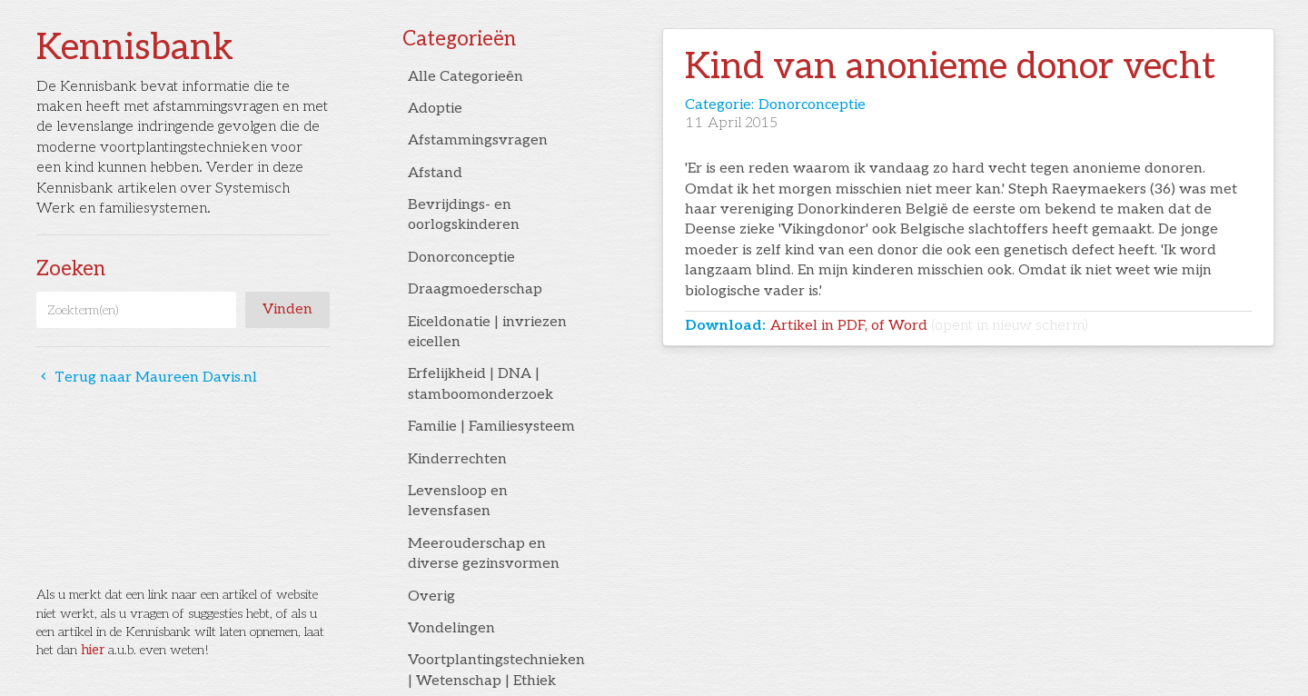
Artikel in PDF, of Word (929, 325)
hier (92, 650)
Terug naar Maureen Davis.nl (146, 377)
